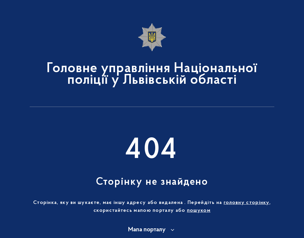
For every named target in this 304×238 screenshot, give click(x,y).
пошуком (199, 210)
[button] (152, 229)
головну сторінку (246, 202)
